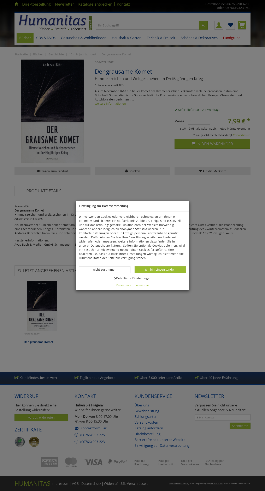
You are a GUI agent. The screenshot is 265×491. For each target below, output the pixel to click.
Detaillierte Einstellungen (132, 278)
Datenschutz (123, 285)
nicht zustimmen (107, 269)
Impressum (142, 285)
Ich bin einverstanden (160, 269)
